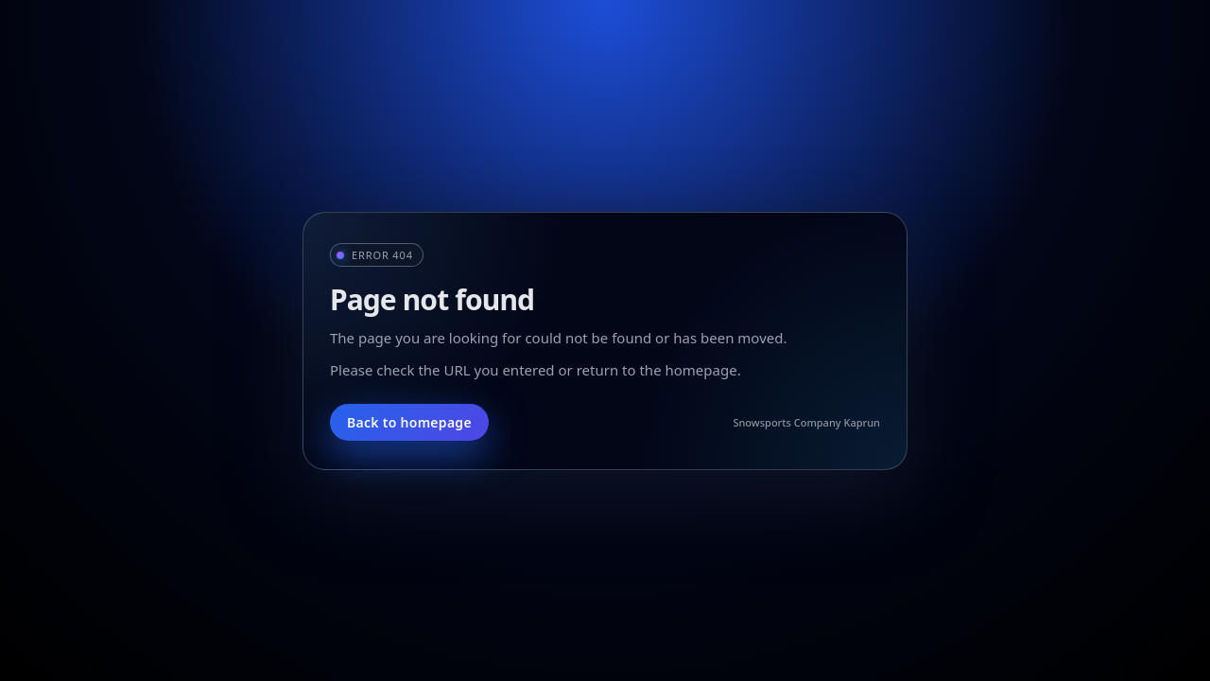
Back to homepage (409, 422)
